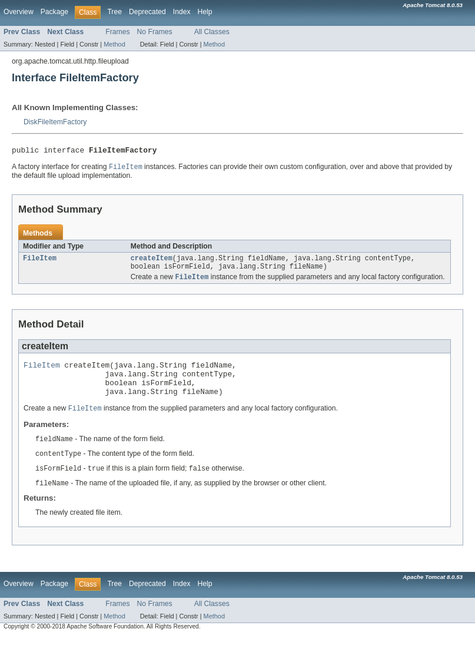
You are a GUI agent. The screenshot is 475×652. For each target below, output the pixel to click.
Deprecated (147, 12)
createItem (151, 261)
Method (114, 44)
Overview (19, 12)
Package (54, 12)
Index (182, 12)
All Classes (212, 32)
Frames (117, 32)
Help (205, 12)
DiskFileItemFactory (55, 122)
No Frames (154, 32)
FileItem (40, 261)
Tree (114, 12)
